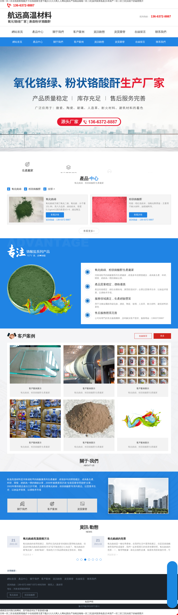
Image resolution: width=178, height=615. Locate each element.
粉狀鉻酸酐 (35, 189)
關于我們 (58, 31)
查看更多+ (88, 231)
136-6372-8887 (24, 5)
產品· (89, 178)
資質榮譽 (119, 31)
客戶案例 (78, 31)
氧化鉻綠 (16, 189)
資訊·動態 (89, 527)
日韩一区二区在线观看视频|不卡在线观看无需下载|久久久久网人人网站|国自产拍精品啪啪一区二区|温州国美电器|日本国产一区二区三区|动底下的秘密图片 (71, 613)
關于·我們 (89, 461)
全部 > (51, 189)
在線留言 (140, 31)
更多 (162, 336)
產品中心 (37, 31)
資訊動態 (99, 31)
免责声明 (89, 602)
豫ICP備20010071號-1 (88, 606)
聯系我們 (160, 31)
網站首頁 (17, 31)
